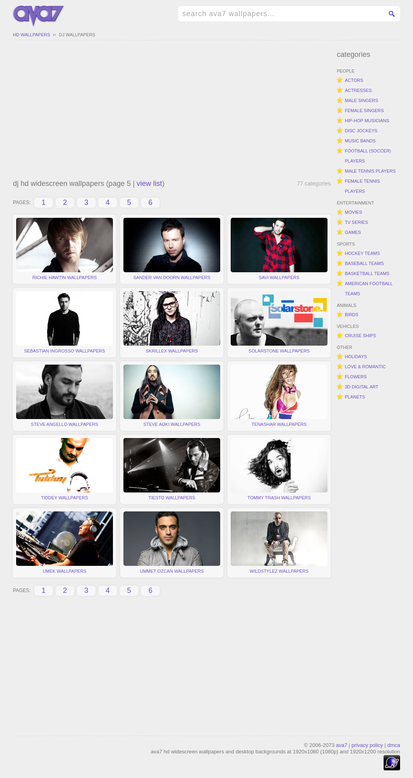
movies (353, 212)
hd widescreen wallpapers (39, 16)
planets (355, 396)
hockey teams (362, 253)
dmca (393, 745)
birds (352, 314)
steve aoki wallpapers (171, 396)
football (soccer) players (368, 155)
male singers (361, 100)
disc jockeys (361, 130)
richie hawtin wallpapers (64, 249)
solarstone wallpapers (279, 322)
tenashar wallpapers (279, 396)
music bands (360, 140)
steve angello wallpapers (64, 396)
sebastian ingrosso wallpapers (64, 322)
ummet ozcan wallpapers (171, 542)
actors (354, 80)
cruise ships (360, 335)
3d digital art (361, 386)
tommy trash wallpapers (279, 469)
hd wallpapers (31, 34)
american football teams (369, 288)
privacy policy (367, 745)
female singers (364, 110)
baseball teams (364, 263)
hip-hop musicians (367, 120)
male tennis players (370, 171)
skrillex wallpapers (171, 322)
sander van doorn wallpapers (171, 249)
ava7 (341, 745)
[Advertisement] (172, 110)
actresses (358, 90)
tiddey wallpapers (64, 469)
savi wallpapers (279, 249)
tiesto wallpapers (171, 469)
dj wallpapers (77, 34)
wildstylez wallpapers (279, 542)
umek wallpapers (64, 542)
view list (149, 183)
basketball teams (367, 273)
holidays (356, 356)
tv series (356, 222)
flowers (356, 376)
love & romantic (365, 366)
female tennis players (362, 186)
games (353, 232)
